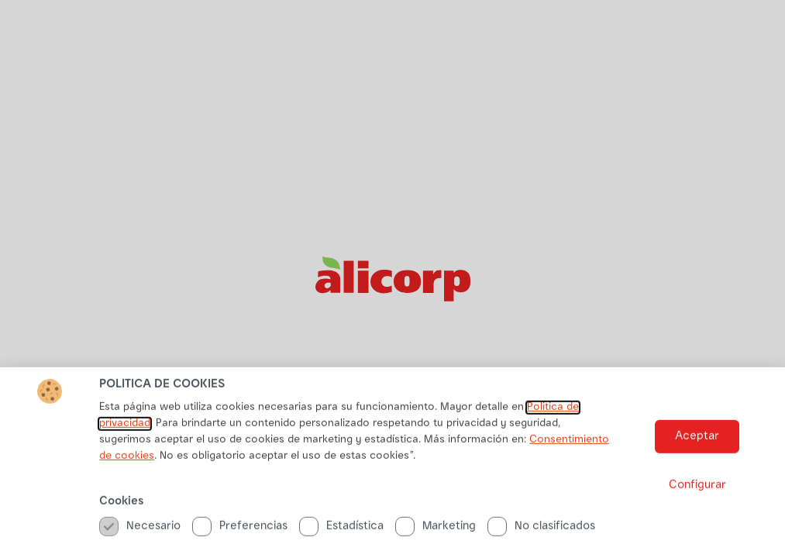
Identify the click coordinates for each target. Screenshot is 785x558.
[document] (392, 279)
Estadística (341, 530)
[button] (697, 441)
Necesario (140, 530)
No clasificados (541, 530)
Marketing (435, 530)
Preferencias (239, 530)
